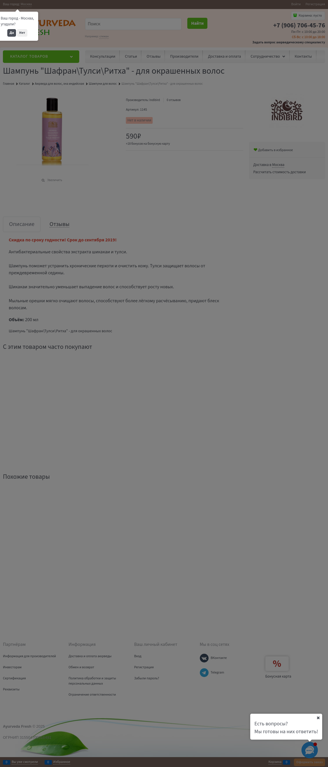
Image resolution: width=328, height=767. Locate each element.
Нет (22, 32)
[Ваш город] (318, 718)
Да (12, 32)
